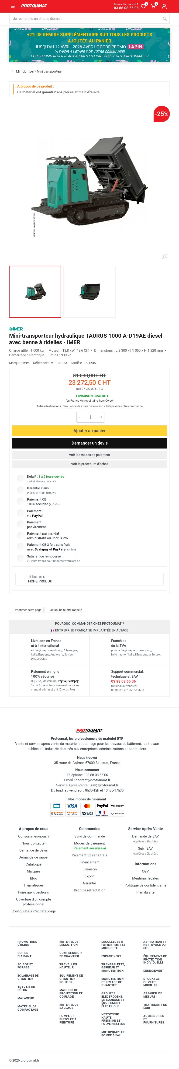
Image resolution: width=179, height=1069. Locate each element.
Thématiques (33, 885)
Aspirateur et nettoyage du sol (151, 945)
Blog (33, 878)
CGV (145, 871)
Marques (34, 871)
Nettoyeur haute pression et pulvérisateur (109, 1019)
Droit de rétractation (89, 890)
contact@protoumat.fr (93, 780)
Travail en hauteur (64, 966)
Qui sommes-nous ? (33, 836)
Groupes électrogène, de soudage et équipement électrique (109, 1000)
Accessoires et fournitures (150, 1019)
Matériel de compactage (24, 1008)
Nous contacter (33, 843)
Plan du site (145, 892)
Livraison (90, 869)
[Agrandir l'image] (164, 256)
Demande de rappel (33, 857)
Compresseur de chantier (67, 954)
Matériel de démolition (65, 943)
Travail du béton (22, 988)
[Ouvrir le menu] (13, 6)
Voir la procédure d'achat (89, 464)
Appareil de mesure (149, 995)
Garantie (89, 883)
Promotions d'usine (23, 943)
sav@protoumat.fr (104, 785)
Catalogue (33, 864)
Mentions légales (145, 878)
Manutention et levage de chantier (109, 982)
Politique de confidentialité (145, 885)
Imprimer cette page (25, 610)
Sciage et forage (21, 966)
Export (90, 876)
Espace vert (107, 956)
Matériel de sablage (65, 1006)
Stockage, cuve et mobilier (148, 982)
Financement (89, 862)
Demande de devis (33, 850)
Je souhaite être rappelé (63, 610)
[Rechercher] (165, 19)
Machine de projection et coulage (67, 993)
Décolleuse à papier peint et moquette (110, 945)
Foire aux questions (33, 892)
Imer (25, 363)
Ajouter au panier (89, 430)
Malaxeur (22, 998)
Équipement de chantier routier (67, 979)
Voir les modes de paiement (89, 455)
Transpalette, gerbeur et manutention (109, 968)
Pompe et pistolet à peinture (64, 1019)
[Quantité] (90, 417)
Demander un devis (90, 443)
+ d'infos (55, 504)
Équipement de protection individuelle (151, 959)
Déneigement (150, 970)
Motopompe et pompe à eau (109, 1033)
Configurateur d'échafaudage (33, 911)
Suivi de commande (89, 836)
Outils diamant (20, 954)
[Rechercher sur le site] (84, 19)
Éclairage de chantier (24, 977)
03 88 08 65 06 (123, 681)
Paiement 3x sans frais (89, 855)
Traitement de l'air (151, 1006)
